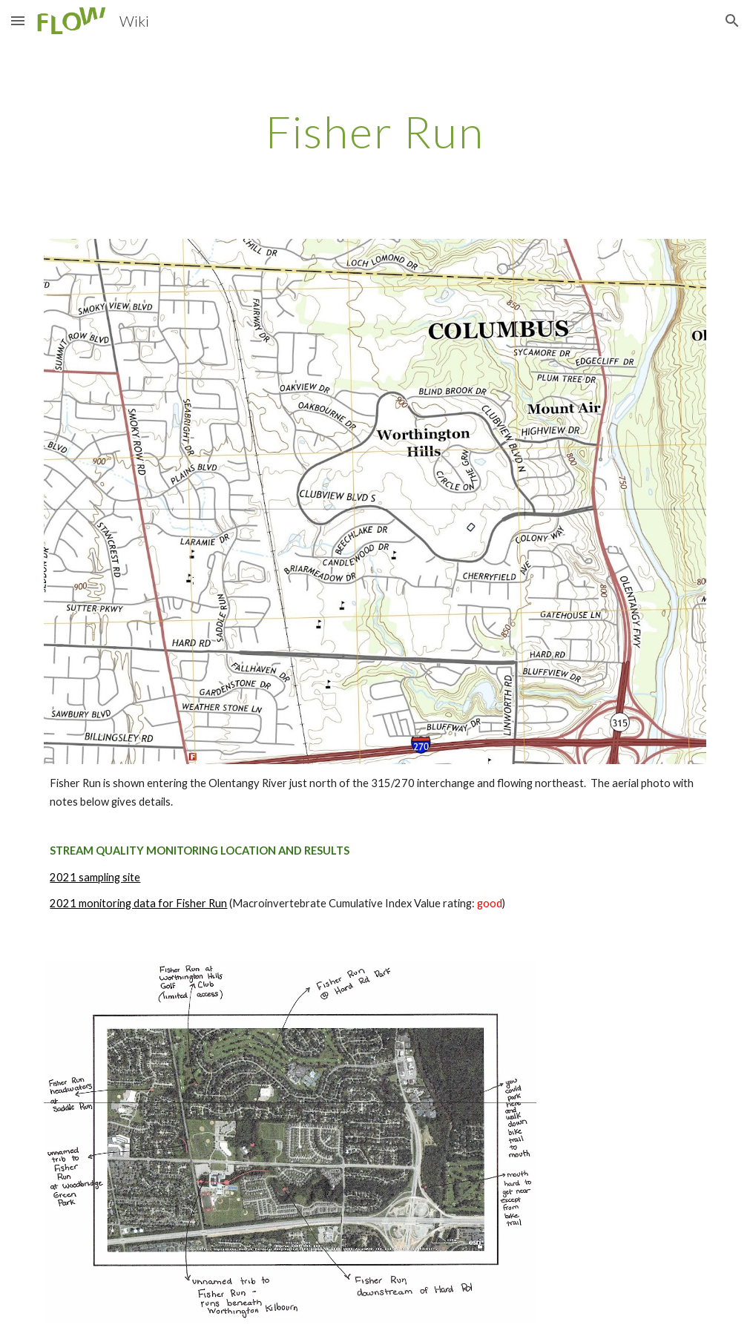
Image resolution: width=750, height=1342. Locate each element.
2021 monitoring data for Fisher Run (138, 903)
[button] (18, 20)
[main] (374, 131)
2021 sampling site (95, 877)
